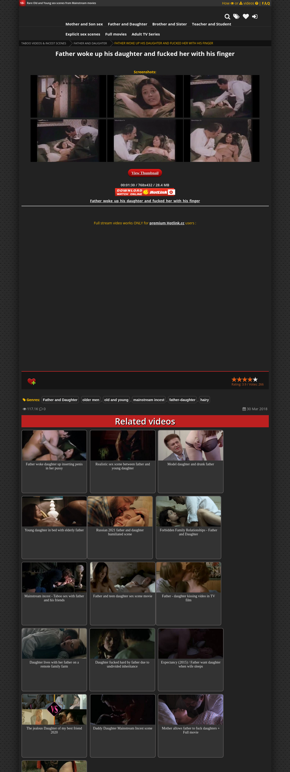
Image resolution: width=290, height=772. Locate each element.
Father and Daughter (121, 11)
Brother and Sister (163, 11)
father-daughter (182, 387)
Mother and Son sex (78, 11)
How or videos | (246, 3)
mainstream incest (148, 387)
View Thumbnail (145, 160)
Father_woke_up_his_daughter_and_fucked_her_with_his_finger (145, 188)
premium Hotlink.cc (166, 210)
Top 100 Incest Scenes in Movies (145, 698)
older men (91, 387)
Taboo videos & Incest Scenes (45, 30)
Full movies (109, 21)
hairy (204, 387)
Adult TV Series (139, 21)
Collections (145, 712)
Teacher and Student (205, 11)
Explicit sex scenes (76, 21)
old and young (116, 387)
